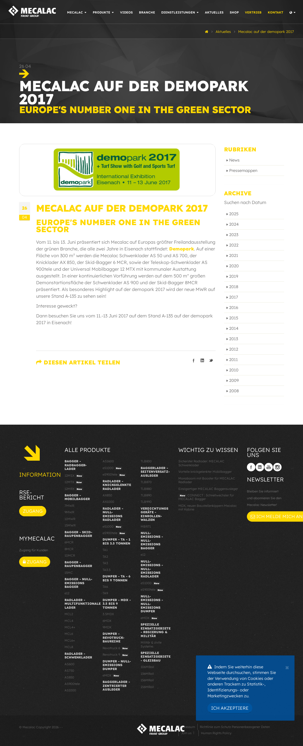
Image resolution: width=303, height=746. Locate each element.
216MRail (147, 687)
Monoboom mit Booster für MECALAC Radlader (206, 480)
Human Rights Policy (216, 733)
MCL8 (69, 647)
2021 (233, 255)
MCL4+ (70, 627)
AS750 (69, 671)
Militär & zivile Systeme (151, 644)
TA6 (105, 587)
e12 (67, 593)
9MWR (69, 512)
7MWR (69, 506)
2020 (234, 265)
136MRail (147, 674)
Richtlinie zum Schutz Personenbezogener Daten (235, 727)
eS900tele (114, 474)
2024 (234, 224)
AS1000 (70, 690)
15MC (69, 573)
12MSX (74, 476)
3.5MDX (108, 614)
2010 (233, 370)
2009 (234, 380)
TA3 (105, 563)
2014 (233, 328)
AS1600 (108, 461)
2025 (233, 213)
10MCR (70, 555)
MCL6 (69, 634)
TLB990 (146, 502)
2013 (233, 338)
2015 (233, 318)
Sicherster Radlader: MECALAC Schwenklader (201, 463)
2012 (233, 349)
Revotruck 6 (116, 648)
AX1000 (108, 502)
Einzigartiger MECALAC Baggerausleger (208, 489)
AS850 (69, 677)
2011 (233, 359)
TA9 (105, 593)
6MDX (107, 621)
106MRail (147, 667)
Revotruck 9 (116, 655)
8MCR (69, 549)
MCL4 (69, 621)
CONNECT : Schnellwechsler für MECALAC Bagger (206, 497)
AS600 (69, 664)
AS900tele (72, 684)
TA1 (105, 550)
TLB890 (146, 495)
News (234, 160)
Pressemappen (243, 170)
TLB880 (146, 489)
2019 (233, 276)
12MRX (74, 489)
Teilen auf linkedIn (202, 360)
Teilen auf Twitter (211, 360)
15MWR (70, 525)
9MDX (107, 627)
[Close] (287, 667)
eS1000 (113, 468)
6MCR (69, 542)
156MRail (147, 680)
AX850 (107, 495)
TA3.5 (106, 570)
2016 (233, 307)
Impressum (186, 727)
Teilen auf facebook (193, 360)
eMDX (111, 675)
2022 (233, 245)
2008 (234, 390)
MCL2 (69, 614)
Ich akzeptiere (230, 708)
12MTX (74, 482)
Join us (186, 733)
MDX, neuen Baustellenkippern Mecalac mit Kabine (207, 507)
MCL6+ (70, 640)
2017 (233, 297)
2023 (233, 234)
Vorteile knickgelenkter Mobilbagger (205, 472)
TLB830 (146, 461)
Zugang (33, 511)
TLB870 (146, 482)
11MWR (70, 519)
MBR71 (146, 526)
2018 (233, 286)
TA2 (105, 557)
